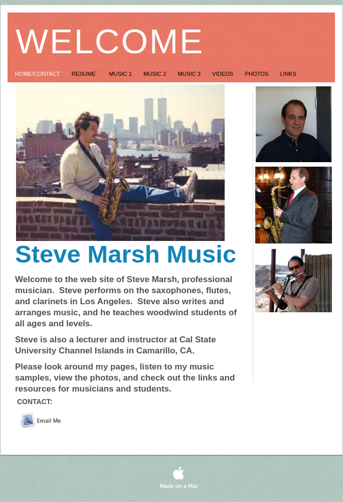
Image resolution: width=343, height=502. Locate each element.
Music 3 (190, 74)
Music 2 (155, 74)
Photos (257, 74)
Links (288, 74)
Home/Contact (38, 74)
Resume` (85, 74)
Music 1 (121, 74)
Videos (223, 74)
